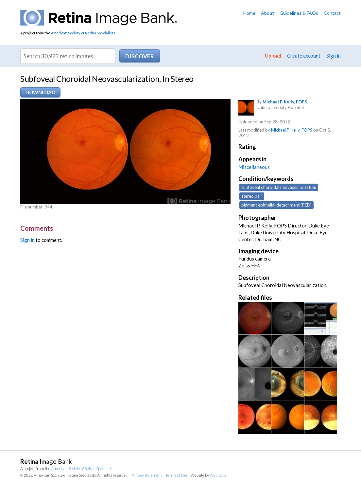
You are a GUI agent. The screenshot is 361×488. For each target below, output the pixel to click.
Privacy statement (146, 475)
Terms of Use (176, 475)
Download (40, 92)
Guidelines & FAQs (299, 13)
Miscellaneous (254, 167)
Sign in (333, 56)
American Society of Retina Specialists (83, 33)
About (267, 13)
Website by (208, 475)
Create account (303, 56)
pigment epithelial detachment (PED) (276, 205)
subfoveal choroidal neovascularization (278, 187)
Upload (273, 56)
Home (249, 13)
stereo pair (251, 196)
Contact (332, 13)
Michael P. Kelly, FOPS (285, 101)
